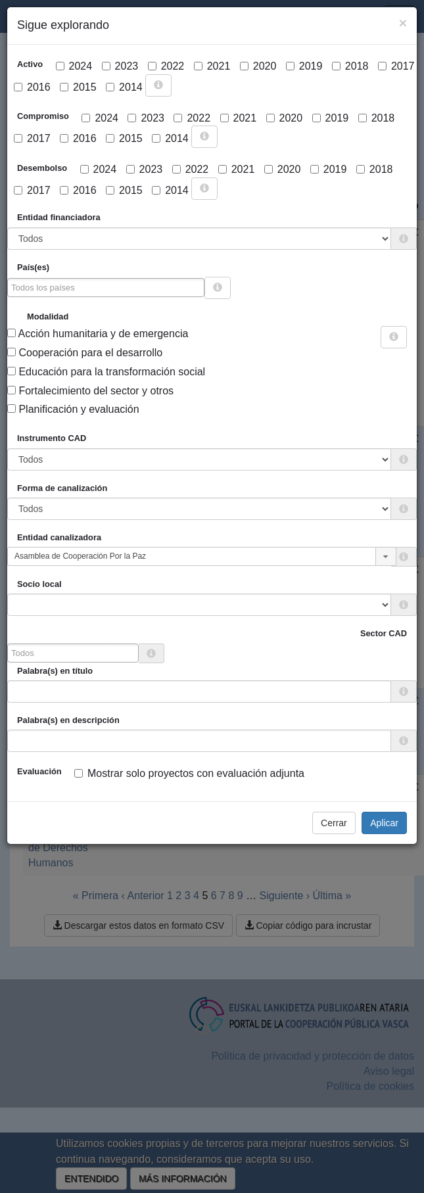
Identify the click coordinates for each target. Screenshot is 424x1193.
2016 (32, 87)
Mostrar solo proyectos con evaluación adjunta (189, 773)
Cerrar (334, 823)
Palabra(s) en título (55, 671)
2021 (212, 66)
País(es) (33, 267)
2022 (166, 66)
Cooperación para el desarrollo (84, 352)
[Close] (403, 23)
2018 (350, 66)
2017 (396, 66)
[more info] (158, 85)
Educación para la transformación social (106, 371)
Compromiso (43, 116)
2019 (304, 66)
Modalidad (47, 316)
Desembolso (42, 168)
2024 (74, 66)
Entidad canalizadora (59, 537)
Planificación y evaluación (73, 409)
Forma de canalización (62, 488)
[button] (385, 556)
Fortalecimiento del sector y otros (90, 390)
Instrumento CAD (51, 438)
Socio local (39, 584)
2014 (124, 87)
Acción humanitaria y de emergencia (97, 333)
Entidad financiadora (59, 217)
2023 (120, 66)
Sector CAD (383, 633)
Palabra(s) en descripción (68, 720)
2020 (258, 66)
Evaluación (39, 771)
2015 (78, 87)
